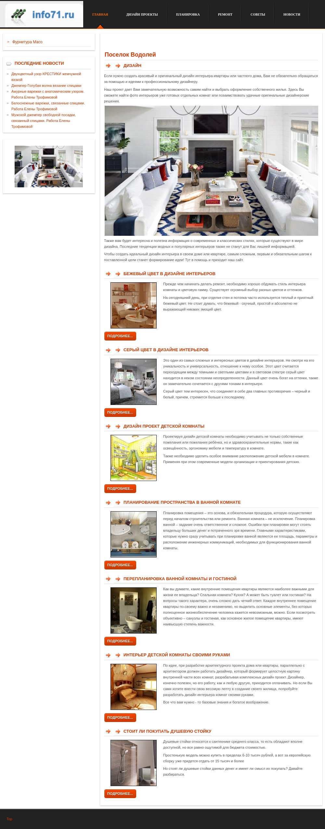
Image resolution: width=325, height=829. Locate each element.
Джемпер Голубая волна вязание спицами (46, 85)
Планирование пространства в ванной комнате (182, 502)
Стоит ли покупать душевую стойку (167, 731)
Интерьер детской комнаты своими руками (177, 654)
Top (9, 819)
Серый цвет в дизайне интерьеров (166, 349)
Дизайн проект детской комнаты (164, 426)
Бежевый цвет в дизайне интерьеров (169, 273)
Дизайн (132, 65)
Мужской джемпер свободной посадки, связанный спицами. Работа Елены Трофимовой (43, 120)
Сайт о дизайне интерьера (41, 17)
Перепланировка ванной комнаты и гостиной (180, 578)
